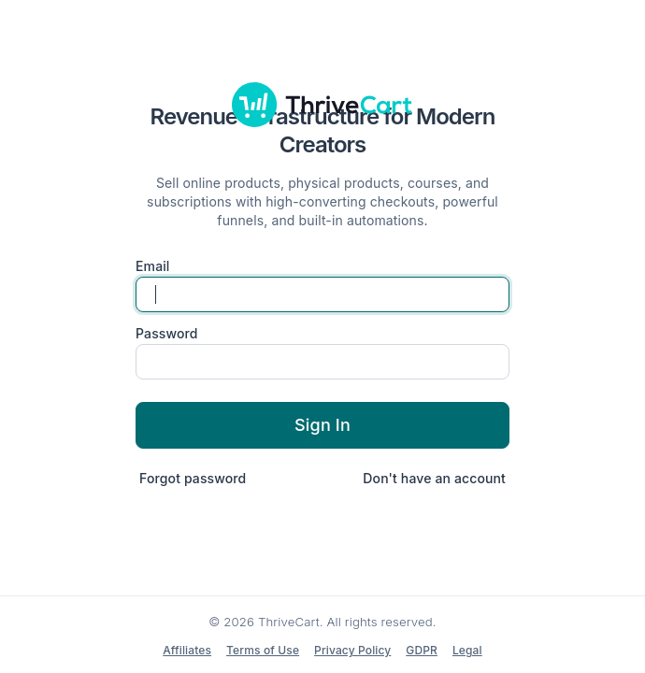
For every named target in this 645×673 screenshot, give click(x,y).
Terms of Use (262, 650)
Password (167, 333)
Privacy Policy (352, 650)
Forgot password (192, 478)
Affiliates (187, 650)
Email (153, 266)
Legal (467, 650)
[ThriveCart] (322, 104)
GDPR (421, 650)
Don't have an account (434, 478)
